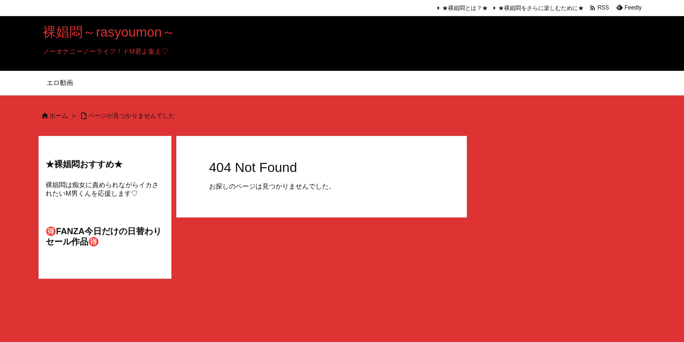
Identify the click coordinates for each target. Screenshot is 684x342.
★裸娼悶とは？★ (465, 8)
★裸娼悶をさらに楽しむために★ (541, 8)
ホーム (58, 115)
